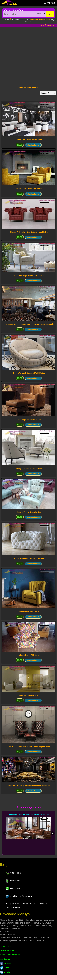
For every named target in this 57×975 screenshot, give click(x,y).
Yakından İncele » (33, 145)
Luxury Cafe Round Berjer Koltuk (29, 140)
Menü (49, 2)
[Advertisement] (26, 54)
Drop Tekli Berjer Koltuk (29, 695)
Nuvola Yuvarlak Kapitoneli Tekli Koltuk (29, 373)
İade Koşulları (5, 959)
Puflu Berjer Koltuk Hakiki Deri (29, 420)
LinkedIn (5, 972)
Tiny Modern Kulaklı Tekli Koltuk (29, 189)
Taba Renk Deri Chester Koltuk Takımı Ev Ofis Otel (29, 815)
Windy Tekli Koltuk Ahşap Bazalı (29, 469)
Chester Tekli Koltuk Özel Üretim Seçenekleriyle (29, 232)
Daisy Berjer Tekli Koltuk (29, 612)
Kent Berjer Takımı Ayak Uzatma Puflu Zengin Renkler (29, 747)
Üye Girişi (50, 25)
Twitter (4, 968)
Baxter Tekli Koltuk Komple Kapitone (29, 559)
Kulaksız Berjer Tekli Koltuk (29, 655)
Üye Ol (43, 25)
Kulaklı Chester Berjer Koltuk (29, 512)
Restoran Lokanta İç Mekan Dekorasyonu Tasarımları (29, 786)
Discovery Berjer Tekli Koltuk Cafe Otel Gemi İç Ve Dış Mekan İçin (29, 324)
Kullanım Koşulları (7, 946)
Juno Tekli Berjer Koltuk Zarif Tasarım (29, 276)
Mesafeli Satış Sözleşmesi (10, 955)
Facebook (5, 963)
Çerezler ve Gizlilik (7, 950)
